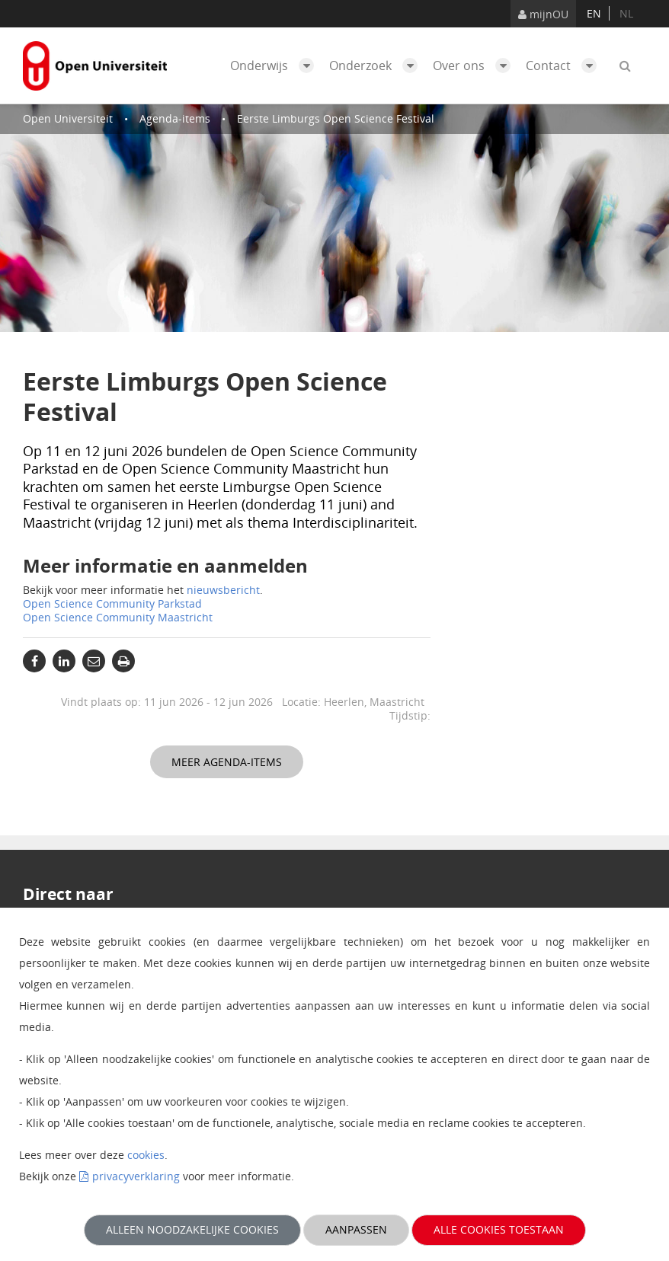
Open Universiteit (68, 118)
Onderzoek (377, 65)
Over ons (475, 65)
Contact (565, 65)
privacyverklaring (136, 1176)
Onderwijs (276, 65)
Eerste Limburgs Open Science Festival (335, 118)
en (594, 13)
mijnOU (543, 14)
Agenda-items (174, 118)
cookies (146, 1155)
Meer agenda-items (226, 762)
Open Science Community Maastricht (118, 617)
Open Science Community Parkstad (112, 603)
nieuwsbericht (223, 590)
